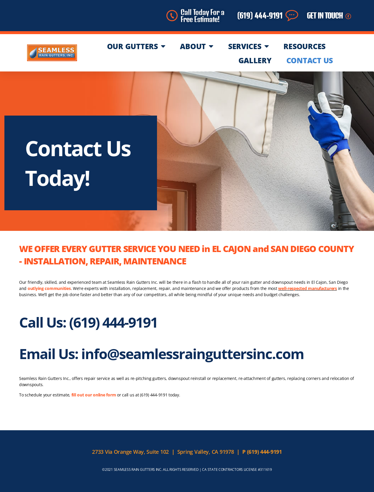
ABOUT (196, 46)
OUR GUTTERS (136, 46)
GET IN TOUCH (325, 15)
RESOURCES (304, 46)
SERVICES (248, 46)
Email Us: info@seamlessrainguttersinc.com (161, 353)
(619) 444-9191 (259, 15)
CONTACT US (309, 60)
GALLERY (255, 60)
